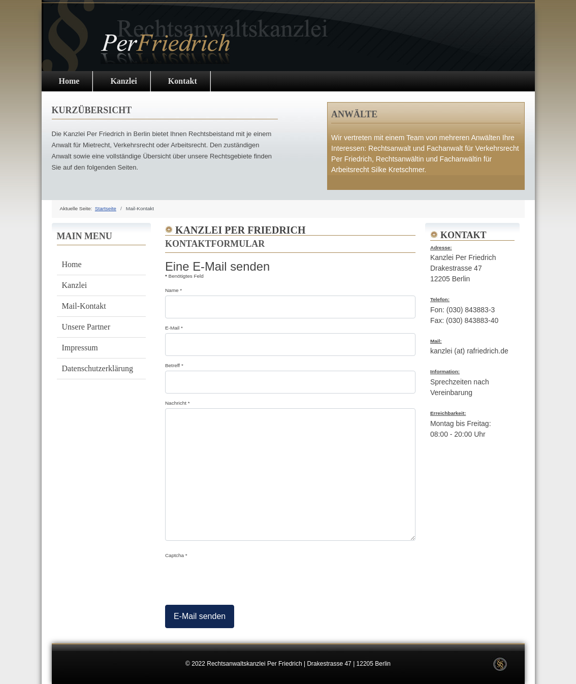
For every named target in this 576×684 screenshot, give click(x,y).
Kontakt (182, 81)
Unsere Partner (86, 326)
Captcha (176, 555)
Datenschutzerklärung (97, 368)
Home (69, 81)
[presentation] (242, 580)
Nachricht (177, 403)
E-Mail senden (200, 616)
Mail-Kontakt (84, 306)
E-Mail (174, 328)
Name (173, 290)
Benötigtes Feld (184, 276)
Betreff (174, 365)
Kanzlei (123, 81)
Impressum (80, 347)
